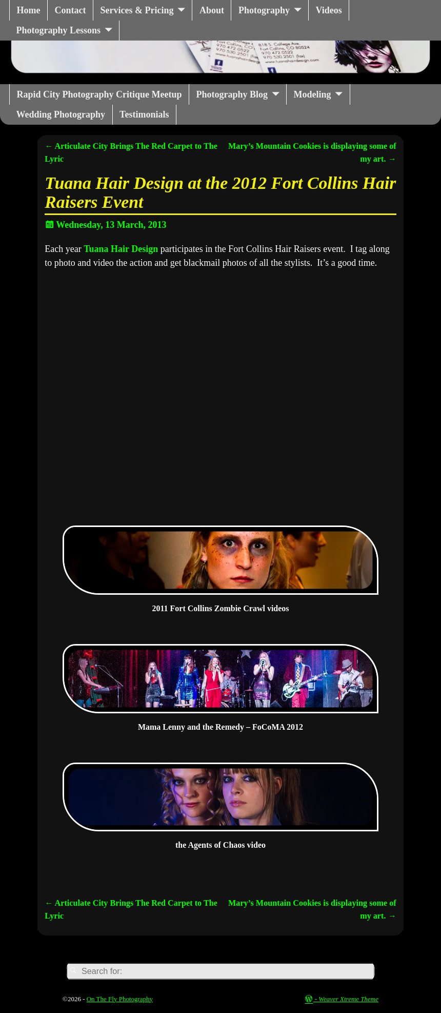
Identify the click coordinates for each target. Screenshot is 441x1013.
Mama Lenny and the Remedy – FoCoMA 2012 (220, 727)
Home (29, 10)
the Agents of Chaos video (220, 845)
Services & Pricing (136, 10)
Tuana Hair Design (121, 249)
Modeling (312, 94)
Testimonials (144, 114)
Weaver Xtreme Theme (348, 999)
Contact (70, 10)
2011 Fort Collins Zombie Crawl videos (220, 608)
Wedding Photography (61, 114)
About (211, 10)
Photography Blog (232, 94)
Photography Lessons (58, 30)
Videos (328, 10)
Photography (264, 10)
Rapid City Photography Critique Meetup (99, 94)
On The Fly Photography (120, 999)
